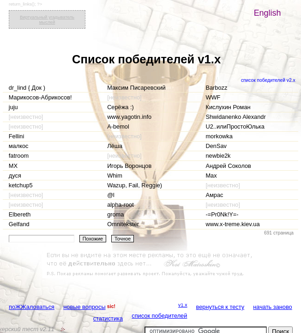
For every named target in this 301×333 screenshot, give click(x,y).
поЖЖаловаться (31, 306)
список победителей (159, 315)
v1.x (182, 305)
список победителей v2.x (268, 80)
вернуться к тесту (220, 306)
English (267, 13)
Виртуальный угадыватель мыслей (47, 19)
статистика (108, 318)
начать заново (272, 306)
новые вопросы (84, 306)
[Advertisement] (150, 264)
